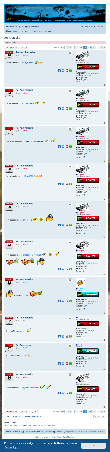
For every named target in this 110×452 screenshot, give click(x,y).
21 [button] (94, 47)
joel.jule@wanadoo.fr (34, 141)
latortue (81, 61)
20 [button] (90, 47)
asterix (81, 288)
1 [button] (70, 47)
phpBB (48, 437)
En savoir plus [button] (12, 447)
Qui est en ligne (11, 423)
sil (79, 317)
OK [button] (93, 445)
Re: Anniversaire (25, 52)
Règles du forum (12, 42)
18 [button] (81, 47)
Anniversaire (12, 37)
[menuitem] (21, 27)
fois (85, 77)
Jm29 (80, 345)
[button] (62, 47)
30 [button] (100, 47)
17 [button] (76, 47)
